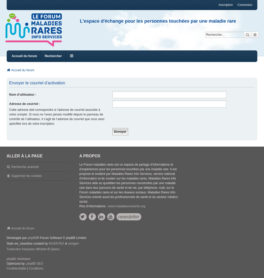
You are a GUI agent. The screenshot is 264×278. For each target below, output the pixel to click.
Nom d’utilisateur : (22, 94)
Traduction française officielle (27, 249)
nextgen (73, 243)
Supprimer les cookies (26, 176)
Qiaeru (55, 249)
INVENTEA (56, 243)
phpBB (32, 238)
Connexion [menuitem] (244, 5)
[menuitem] (16, 269)
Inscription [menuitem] (226, 5)
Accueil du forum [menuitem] (24, 56)
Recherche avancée (25, 167)
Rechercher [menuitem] (53, 56)
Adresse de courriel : (24, 104)
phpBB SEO (34, 263)
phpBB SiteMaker (19, 259)
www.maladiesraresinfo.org (126, 206)
